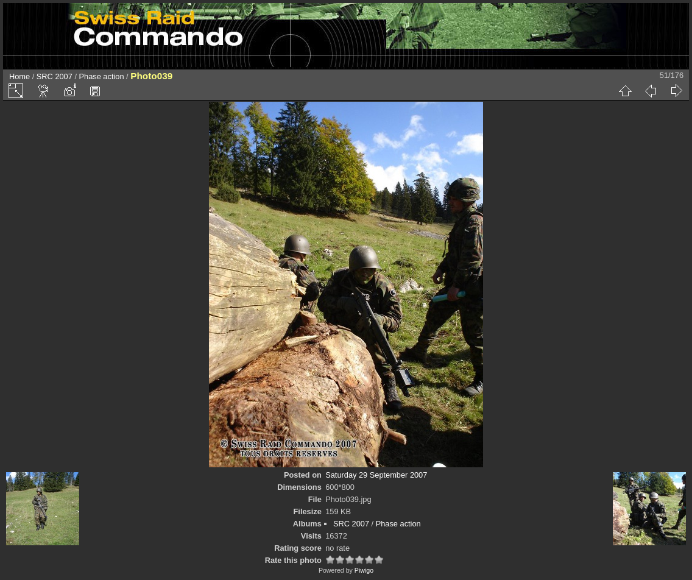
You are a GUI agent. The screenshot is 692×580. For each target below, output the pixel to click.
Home (19, 76)
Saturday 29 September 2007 (376, 474)
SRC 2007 (54, 76)
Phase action (101, 76)
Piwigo (364, 570)
